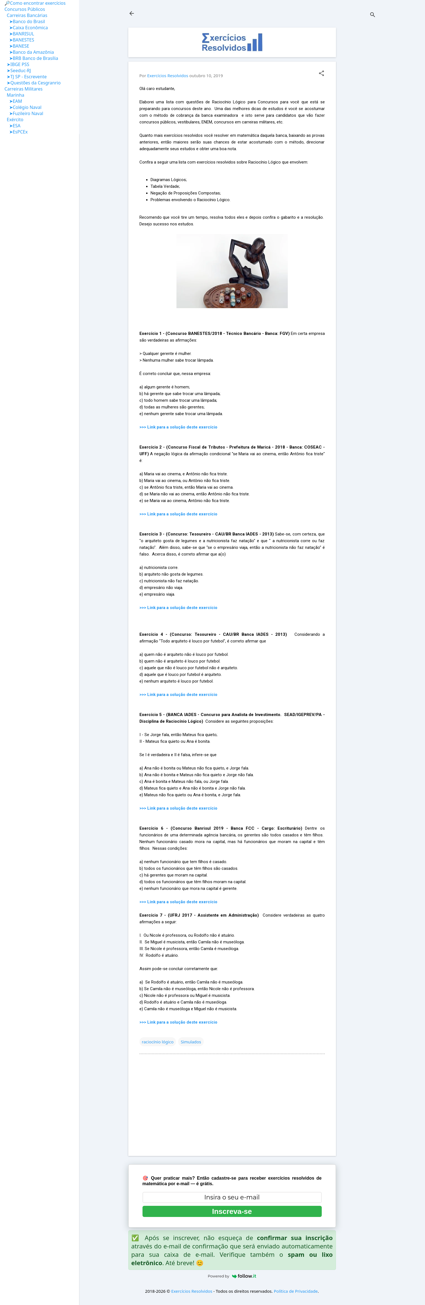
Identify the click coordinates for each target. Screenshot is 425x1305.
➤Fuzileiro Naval (23, 113)
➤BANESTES (19, 40)
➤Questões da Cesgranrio (32, 83)
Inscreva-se (232, 1211)
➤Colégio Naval (22, 107)
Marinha (14, 95)
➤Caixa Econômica (26, 28)
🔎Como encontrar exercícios (35, 3)
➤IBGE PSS (16, 64)
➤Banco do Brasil (24, 21)
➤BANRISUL (19, 34)
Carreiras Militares (23, 89)
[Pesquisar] (372, 15)
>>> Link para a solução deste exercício (178, 427)
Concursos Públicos (24, 9)
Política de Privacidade (296, 1291)
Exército (13, 119)
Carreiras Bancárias (25, 15)
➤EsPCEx (16, 132)
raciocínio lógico (158, 1042)
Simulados (191, 1042)
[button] (321, 73)
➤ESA (12, 126)
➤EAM (13, 101)
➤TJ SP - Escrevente (25, 77)
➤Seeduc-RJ (17, 70)
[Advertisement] (358, 111)
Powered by (232, 1276)
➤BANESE (16, 46)
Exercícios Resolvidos (191, 1291)
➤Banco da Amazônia (29, 52)
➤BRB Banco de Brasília (31, 58)
